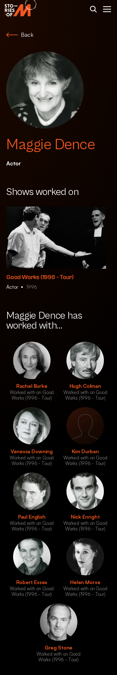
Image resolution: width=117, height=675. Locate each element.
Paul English (32, 517)
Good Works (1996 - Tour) (40, 277)
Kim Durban (85, 451)
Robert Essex (31, 582)
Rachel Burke (31, 386)
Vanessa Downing (32, 451)
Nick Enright (85, 517)
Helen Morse (85, 582)
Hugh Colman (85, 386)
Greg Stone (58, 647)
